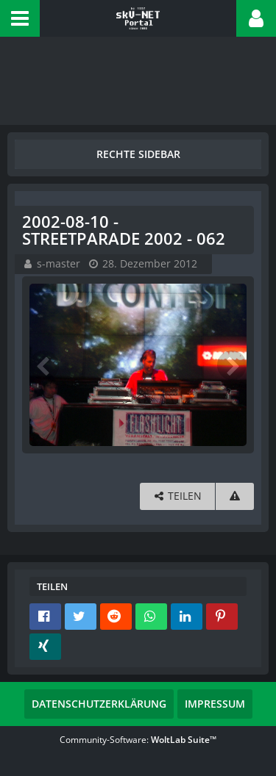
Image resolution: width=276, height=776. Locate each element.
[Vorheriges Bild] (44, 365)
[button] (20, 18)
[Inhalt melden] (235, 496)
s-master (58, 263)
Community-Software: (138, 739)
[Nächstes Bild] (232, 365)
